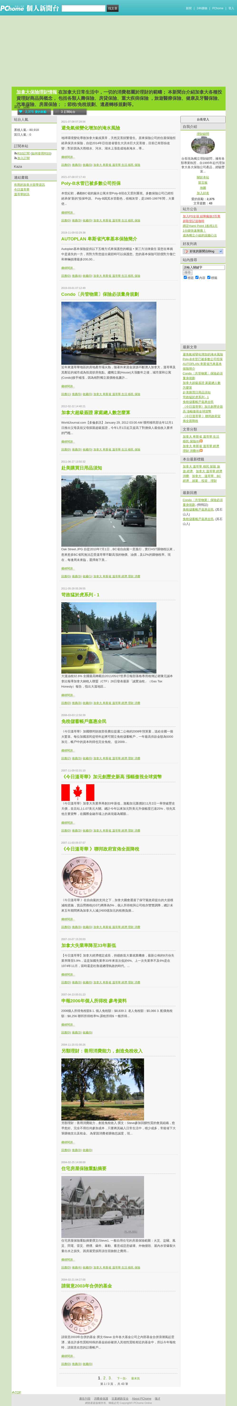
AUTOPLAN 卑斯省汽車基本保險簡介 (99, 238)
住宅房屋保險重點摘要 (83, 1168)
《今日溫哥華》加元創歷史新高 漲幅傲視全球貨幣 (111, 776)
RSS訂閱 (23, 153)
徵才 (157, 1398)
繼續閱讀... (68, 157)
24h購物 (202, 8)
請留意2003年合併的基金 (86, 1285)
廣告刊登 (85, 1398)
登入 (231, 8)
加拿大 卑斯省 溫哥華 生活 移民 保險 (116, 165)
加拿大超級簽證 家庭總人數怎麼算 (95, 412)
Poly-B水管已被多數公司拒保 (91, 183)
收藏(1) (87, 576)
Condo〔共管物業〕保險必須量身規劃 (100, 294)
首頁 (17, 106)
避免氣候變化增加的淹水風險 (90, 127)
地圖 (203, 188)
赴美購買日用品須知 (81, 467)
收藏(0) (87, 165)
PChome (217, 8)
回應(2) (66, 758)
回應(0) (66, 165)
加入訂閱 (23, 158)
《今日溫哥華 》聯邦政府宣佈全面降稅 (100, 848)
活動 (26, 106)
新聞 (189, 8)
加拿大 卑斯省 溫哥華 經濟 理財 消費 (116, 576)
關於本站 (203, 177)
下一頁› (122, 1378)
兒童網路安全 (120, 1398)
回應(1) (66, 394)
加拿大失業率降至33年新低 (88, 945)
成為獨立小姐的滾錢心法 (200, 235)
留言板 (203, 182)
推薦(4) (76, 275)
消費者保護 (101, 1398)
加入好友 (203, 193)
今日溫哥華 (21, 189)
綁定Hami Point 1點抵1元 (200, 226)
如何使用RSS (41, 153)
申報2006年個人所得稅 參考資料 (94, 1000)
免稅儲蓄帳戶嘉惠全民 (83, 721)
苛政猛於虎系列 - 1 (80, 594)
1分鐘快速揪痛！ (194, 230)
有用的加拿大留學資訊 (29, 185)
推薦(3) (76, 220)
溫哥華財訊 (21, 194)
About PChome (141, 1398)
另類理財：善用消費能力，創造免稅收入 (102, 1050)
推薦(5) (76, 165)
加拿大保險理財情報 (36, 92)
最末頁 (135, 1378)
